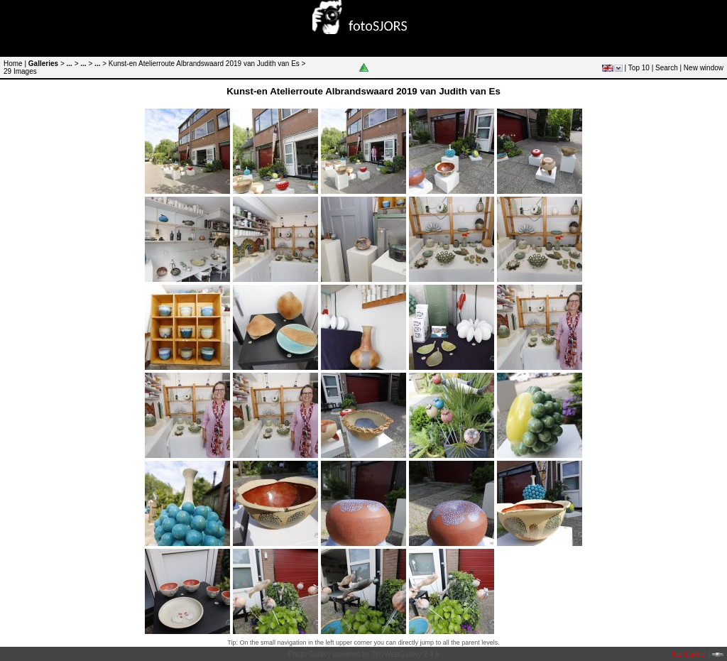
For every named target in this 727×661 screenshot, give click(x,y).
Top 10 (639, 68)
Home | (15, 63)
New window (703, 68)
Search (666, 68)
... (69, 63)
